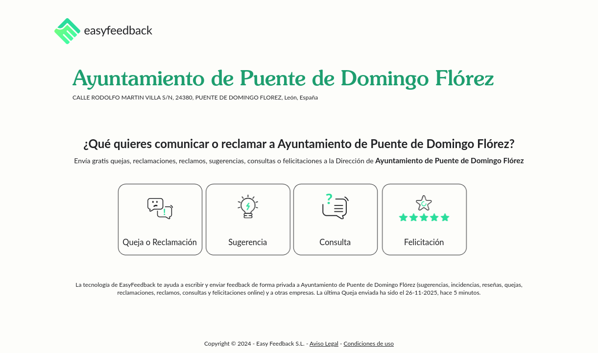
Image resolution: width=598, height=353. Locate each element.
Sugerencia (247, 242)
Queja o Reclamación (159, 242)
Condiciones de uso (369, 343)
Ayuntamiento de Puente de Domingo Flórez (358, 284)
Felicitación (424, 242)
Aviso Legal (324, 343)
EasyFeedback (138, 284)
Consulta (335, 242)
